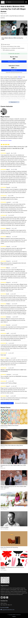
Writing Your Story (5, 507)
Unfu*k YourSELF (5, 527)
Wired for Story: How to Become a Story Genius (12, 445)
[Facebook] (4, 597)
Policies (14, 616)
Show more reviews (7, 403)
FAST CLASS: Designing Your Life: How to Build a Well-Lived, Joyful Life (13, 487)
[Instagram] (7, 597)
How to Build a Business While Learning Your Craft (12, 38)
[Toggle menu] (26, 2)
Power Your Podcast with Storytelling (9, 547)
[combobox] (14, 2)
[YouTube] (2, 597)
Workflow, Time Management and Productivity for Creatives (12, 568)
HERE (19, 77)
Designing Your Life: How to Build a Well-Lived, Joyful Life (13, 466)
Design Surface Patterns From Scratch (9, 425)
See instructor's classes (6, 140)
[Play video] (14, 28)
